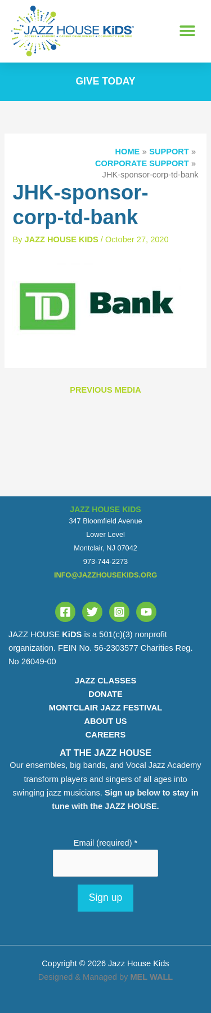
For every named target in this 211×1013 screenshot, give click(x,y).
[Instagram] (119, 612)
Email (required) (105, 842)
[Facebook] (65, 612)
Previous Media (105, 389)
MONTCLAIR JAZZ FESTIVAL (105, 707)
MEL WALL (151, 976)
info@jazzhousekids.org (105, 575)
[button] (187, 31)
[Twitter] (92, 612)
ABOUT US (105, 721)
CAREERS (105, 734)
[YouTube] (146, 612)
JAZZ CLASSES (105, 680)
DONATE (105, 694)
